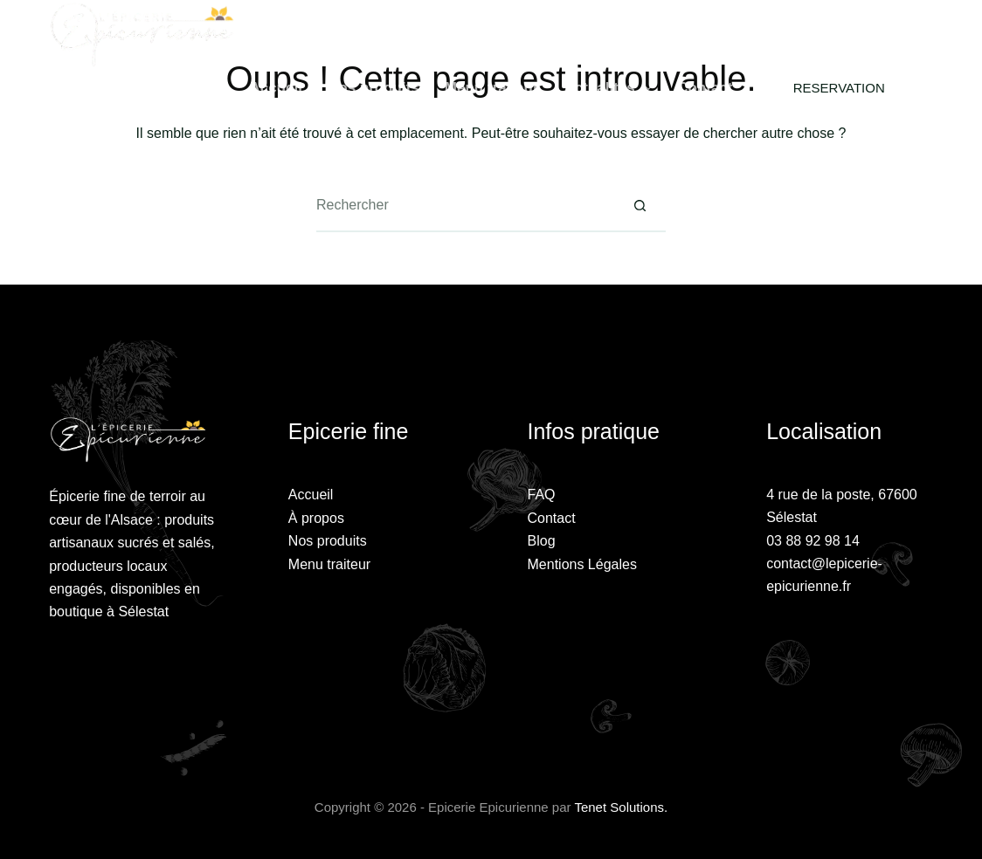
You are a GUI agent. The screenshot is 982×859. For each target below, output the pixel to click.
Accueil (276, 87)
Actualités (612, 88)
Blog (542, 540)
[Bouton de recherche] (639, 206)
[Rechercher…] (464, 206)
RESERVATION (839, 87)
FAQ (542, 494)
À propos (316, 518)
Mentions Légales (582, 564)
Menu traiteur (492, 87)
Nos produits (373, 87)
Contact (704, 87)
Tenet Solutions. (620, 807)
